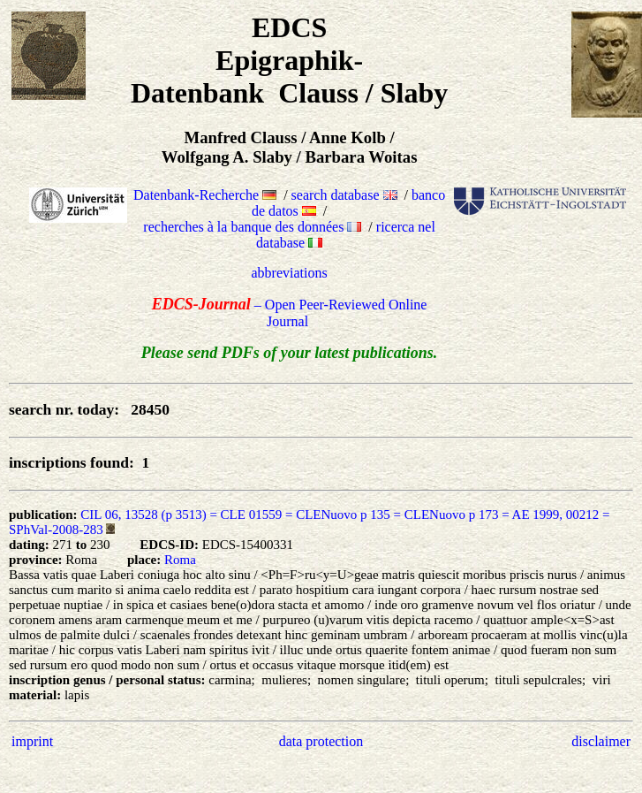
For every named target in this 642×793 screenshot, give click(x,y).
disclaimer (601, 741)
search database (344, 194)
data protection (321, 741)
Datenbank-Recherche (204, 194)
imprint (32, 741)
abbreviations (290, 272)
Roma (180, 560)
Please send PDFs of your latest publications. (289, 353)
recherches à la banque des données (252, 226)
